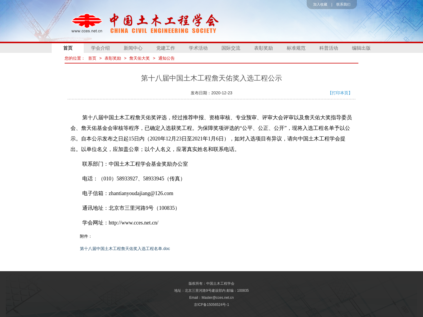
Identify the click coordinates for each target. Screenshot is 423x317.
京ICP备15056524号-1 (211, 305)
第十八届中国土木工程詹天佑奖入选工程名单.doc (125, 248)
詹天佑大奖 (139, 58)
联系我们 (343, 4)
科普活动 (328, 48)
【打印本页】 (340, 92)
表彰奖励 (263, 48)
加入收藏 (320, 4)
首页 (68, 48)
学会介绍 (100, 48)
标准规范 (296, 48)
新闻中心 (133, 48)
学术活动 (198, 48)
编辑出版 (361, 48)
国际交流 (230, 48)
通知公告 (166, 58)
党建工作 (165, 48)
